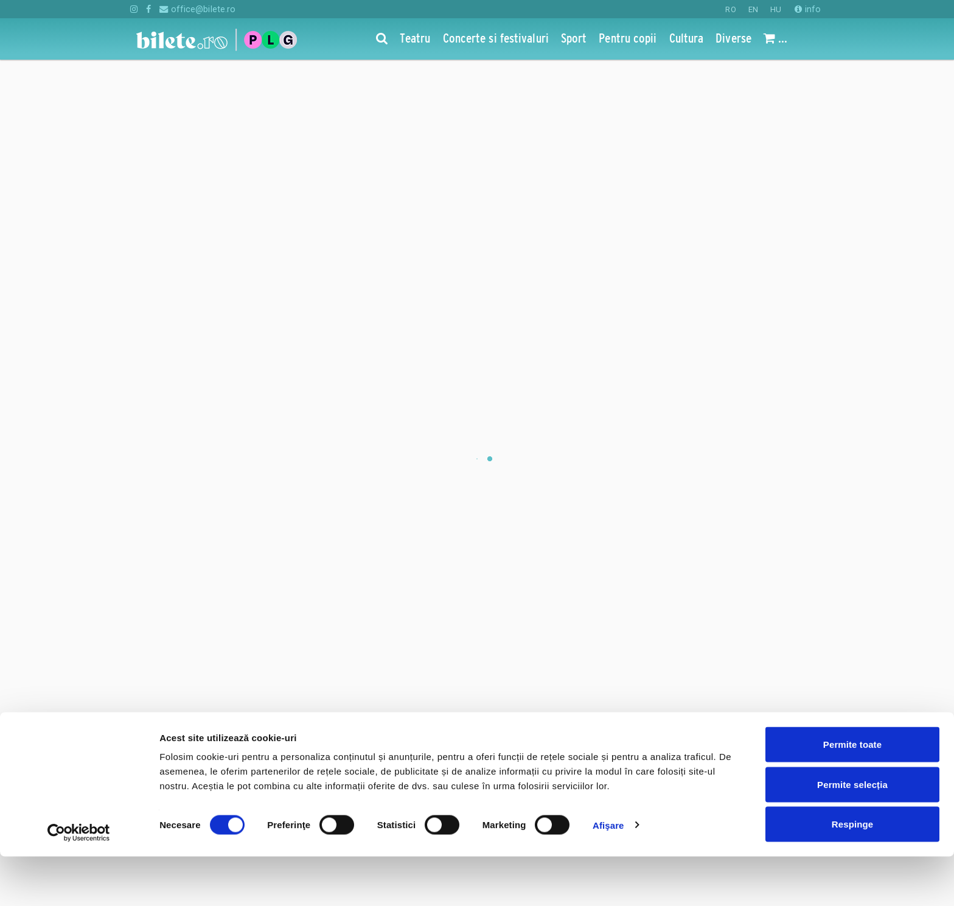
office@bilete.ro (197, 9)
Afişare (608, 874)
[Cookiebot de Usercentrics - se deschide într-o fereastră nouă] (79, 882)
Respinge (852, 873)
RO (730, 9)
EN (753, 9)
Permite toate (852, 794)
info (808, 9)
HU (775, 9)
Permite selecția (852, 834)
